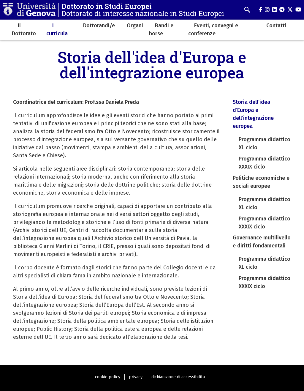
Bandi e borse (161, 29)
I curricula (57, 29)
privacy (135, 376)
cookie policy (107, 376)
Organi (135, 25)
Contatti (276, 25)
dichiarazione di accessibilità (178, 376)
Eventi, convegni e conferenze (213, 29)
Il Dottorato (24, 29)
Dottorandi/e (99, 25)
